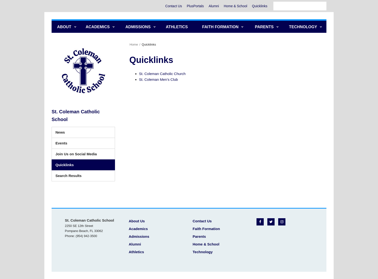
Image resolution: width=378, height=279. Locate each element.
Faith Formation (206, 229)
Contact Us (173, 6)
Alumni (214, 6)
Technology (203, 252)
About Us (137, 221)
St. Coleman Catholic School (76, 115)
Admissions (139, 236)
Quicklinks (259, 6)
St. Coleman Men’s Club (158, 79)
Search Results (68, 176)
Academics (138, 229)
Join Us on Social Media (76, 154)
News (60, 132)
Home (134, 44)
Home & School (235, 6)
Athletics (136, 252)
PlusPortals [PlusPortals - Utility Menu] (195, 6)
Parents (199, 236)
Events (61, 143)
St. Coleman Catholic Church (162, 74)
